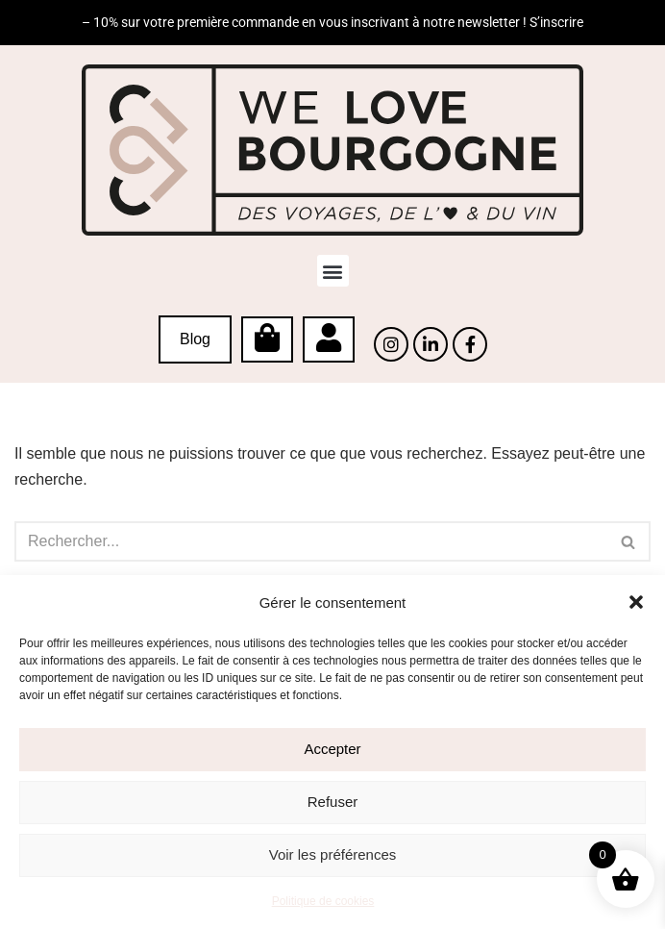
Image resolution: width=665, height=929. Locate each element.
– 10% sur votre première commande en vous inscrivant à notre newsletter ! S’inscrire (332, 22)
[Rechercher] (310, 541)
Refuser (333, 801)
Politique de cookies (323, 901)
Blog (195, 339)
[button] (636, 602)
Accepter (332, 749)
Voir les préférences (333, 854)
